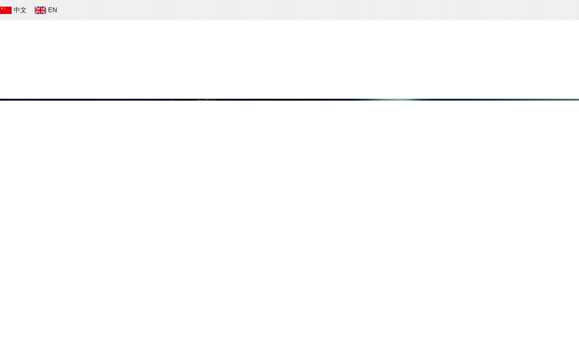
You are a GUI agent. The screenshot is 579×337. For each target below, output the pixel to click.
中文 (14, 10)
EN (47, 10)
